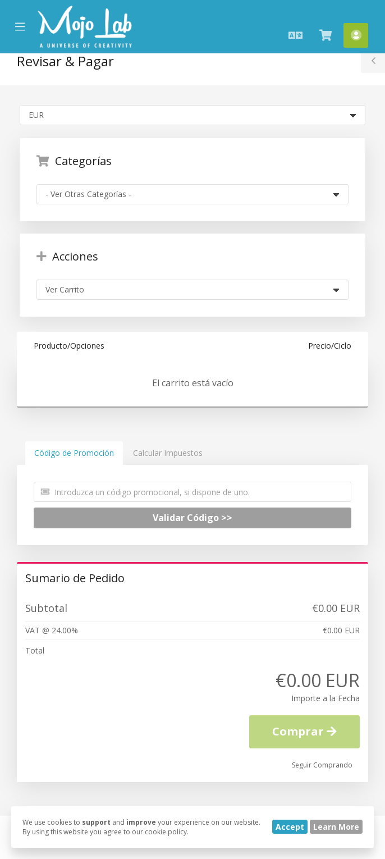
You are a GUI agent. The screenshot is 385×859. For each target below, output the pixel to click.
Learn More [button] (336, 826)
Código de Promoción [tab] (74, 452)
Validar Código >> (192, 517)
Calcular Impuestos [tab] (168, 452)
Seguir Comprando (322, 765)
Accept (290, 826)
